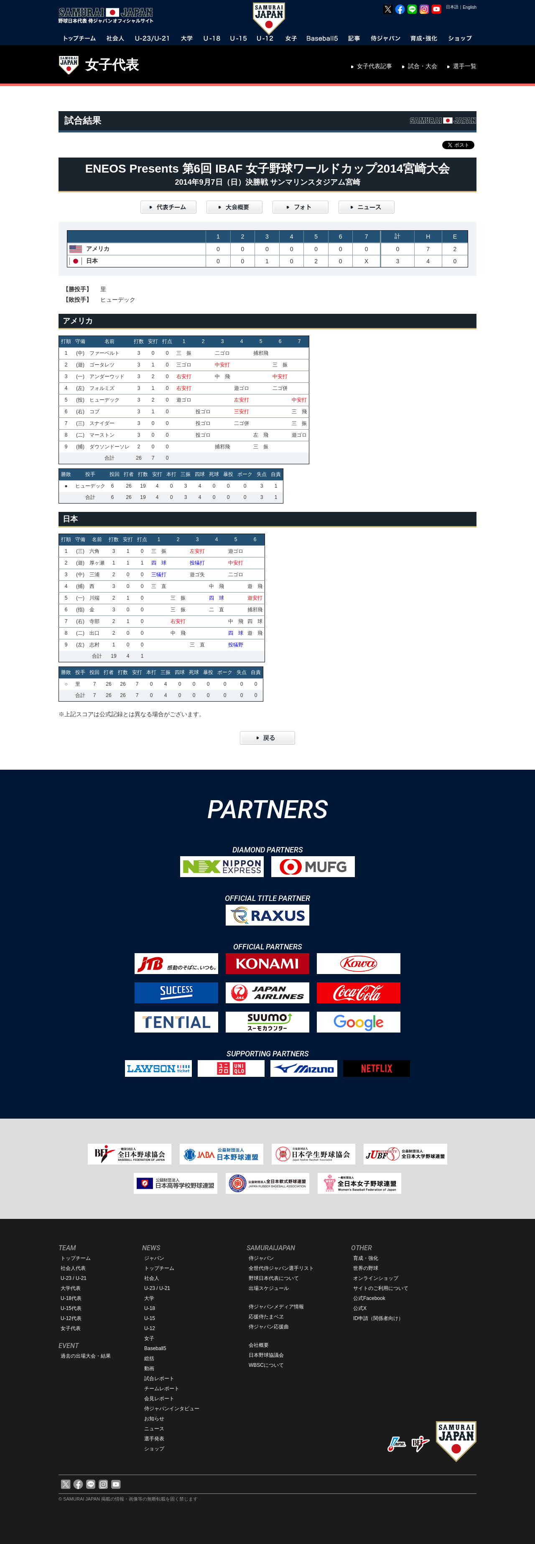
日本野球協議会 (266, 1355)
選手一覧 (464, 66)
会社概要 (259, 1345)
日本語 (452, 7)
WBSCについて (266, 1365)
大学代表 (71, 1288)
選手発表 (154, 1439)
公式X (360, 1308)
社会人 (151, 1278)
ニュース (154, 1429)
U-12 (149, 1328)
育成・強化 (365, 1258)
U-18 (149, 1308)
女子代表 (112, 64)
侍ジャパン (261, 1258)
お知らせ (154, 1419)
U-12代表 (71, 1318)
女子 (149, 1338)
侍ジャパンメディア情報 (276, 1307)
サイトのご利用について (380, 1288)
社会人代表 (73, 1268)
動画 (149, 1368)
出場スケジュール (269, 1288)
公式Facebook (369, 1298)
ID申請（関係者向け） (378, 1318)
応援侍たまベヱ (266, 1317)
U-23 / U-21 (74, 1278)
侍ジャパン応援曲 (269, 1327)
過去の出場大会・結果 (86, 1356)
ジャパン (154, 1258)
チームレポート (161, 1388)
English (469, 7)
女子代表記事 (374, 66)
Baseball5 (155, 1348)
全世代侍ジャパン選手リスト (281, 1268)
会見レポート (159, 1399)
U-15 (149, 1318)
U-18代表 (71, 1298)
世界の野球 (365, 1268)
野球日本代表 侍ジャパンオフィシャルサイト (109, 15)
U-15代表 (71, 1308)
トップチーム (76, 1258)
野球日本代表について (274, 1278)
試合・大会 (422, 66)
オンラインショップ (375, 1278)
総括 (149, 1358)
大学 (149, 1298)
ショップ (154, 1449)
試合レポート (159, 1378)
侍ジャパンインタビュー (171, 1409)
